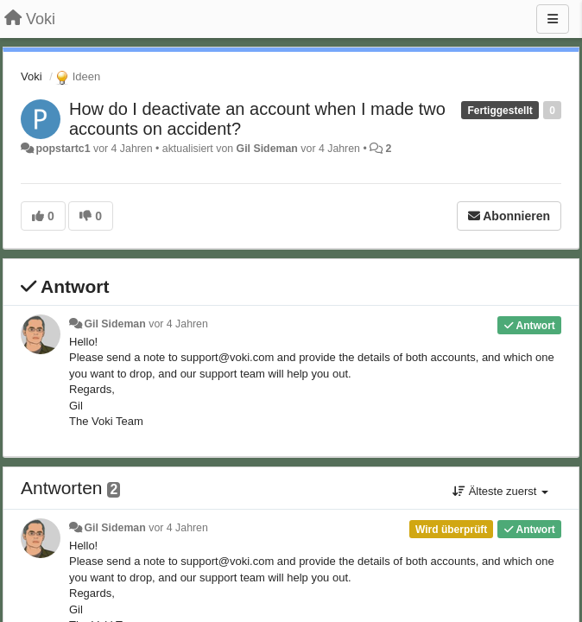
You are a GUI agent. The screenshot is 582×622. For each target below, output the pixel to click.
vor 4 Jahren (178, 324)
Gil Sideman (267, 149)
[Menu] (552, 19)
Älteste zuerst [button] (500, 491)
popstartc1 (62, 149)
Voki (31, 76)
